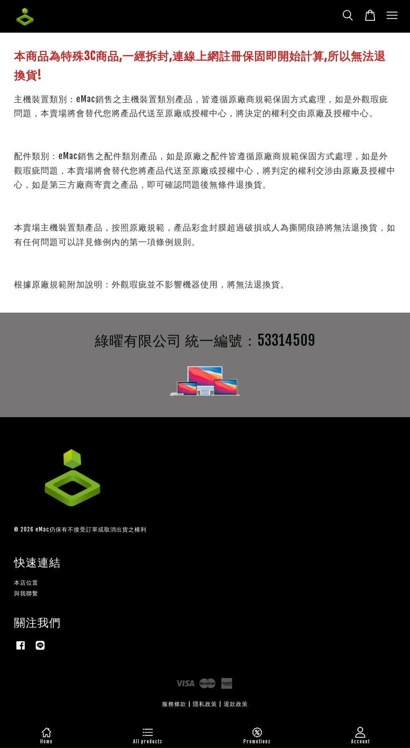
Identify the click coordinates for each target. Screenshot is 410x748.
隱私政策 (205, 703)
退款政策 (236, 703)
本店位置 (26, 582)
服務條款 (174, 703)
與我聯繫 (26, 593)
